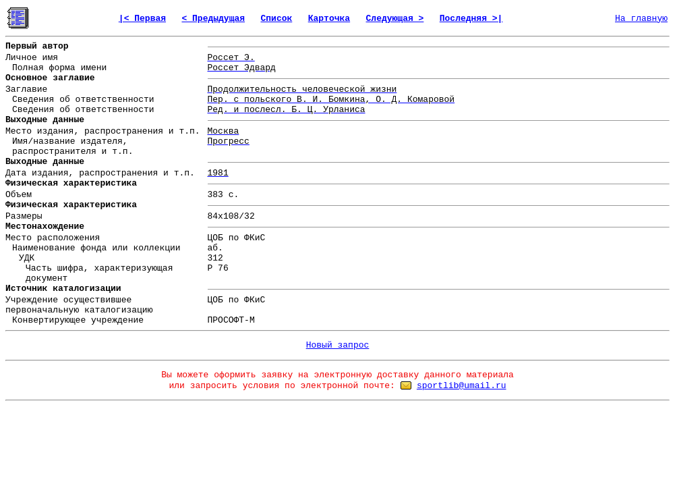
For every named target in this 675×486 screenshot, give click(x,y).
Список (276, 19)
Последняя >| (471, 19)
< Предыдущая (213, 19)
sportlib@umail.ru (461, 386)
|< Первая (142, 19)
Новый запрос (338, 345)
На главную (641, 19)
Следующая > (395, 19)
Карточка (329, 19)
